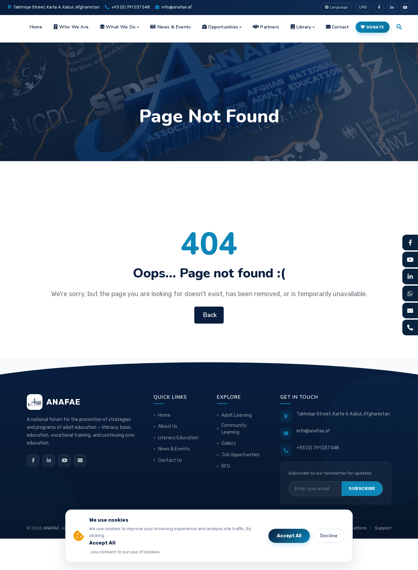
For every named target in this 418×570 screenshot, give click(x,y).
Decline (329, 536)
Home (35, 27)
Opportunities (220, 27)
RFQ (225, 466)
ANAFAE (51, 528)
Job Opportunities (240, 455)
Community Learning (234, 429)
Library (301, 27)
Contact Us (170, 460)
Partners (266, 27)
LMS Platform (353, 528)
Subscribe (362, 488)
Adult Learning (236, 415)
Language (336, 7)
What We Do (118, 27)
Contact (337, 27)
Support (383, 528)
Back (209, 314)
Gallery (228, 443)
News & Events (170, 27)
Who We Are (71, 27)
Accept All (289, 536)
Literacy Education (178, 438)
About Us (167, 426)
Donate (372, 27)
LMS (363, 7)
